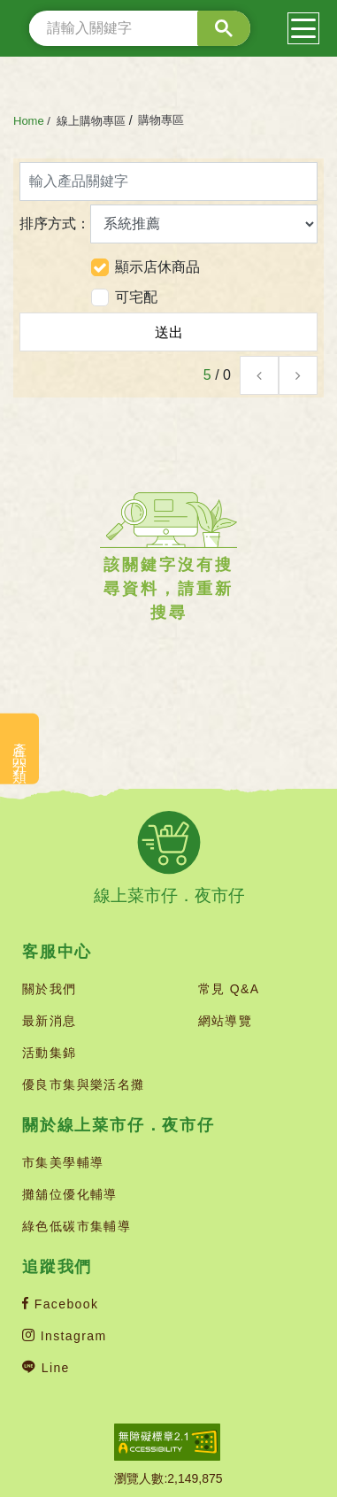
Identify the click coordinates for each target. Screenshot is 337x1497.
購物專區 (161, 120)
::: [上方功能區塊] (1, 2)
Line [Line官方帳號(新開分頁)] (46, 1368)
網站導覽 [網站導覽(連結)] (225, 1021)
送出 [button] (169, 332)
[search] (139, 28)
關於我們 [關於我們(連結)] (49, 989)
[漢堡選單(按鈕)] (303, 28)
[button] (259, 375)
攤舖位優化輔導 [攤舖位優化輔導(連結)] (70, 1194)
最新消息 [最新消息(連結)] (49, 1021)
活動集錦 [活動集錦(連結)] (49, 1053)
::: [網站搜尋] (23, 27)
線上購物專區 (91, 120)
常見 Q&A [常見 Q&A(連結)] (229, 989)
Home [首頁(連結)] (28, 120)
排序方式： (168, 223)
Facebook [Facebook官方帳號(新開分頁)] (60, 1304)
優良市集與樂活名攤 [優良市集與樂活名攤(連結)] (83, 1084)
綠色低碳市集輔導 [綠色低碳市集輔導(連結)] (76, 1226)
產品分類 (19, 749)
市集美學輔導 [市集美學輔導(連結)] (62, 1162)
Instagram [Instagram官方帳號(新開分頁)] (64, 1336)
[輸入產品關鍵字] (168, 181)
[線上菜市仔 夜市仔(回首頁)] (169, 857)
